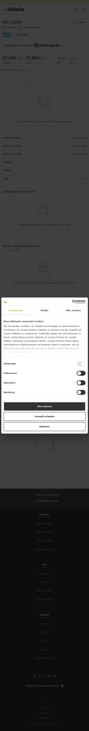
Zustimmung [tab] (16, 310)
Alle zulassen (44, 406)
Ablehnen (44, 426)
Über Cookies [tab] (73, 310)
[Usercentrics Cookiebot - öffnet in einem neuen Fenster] (71, 302)
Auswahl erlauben (44, 416)
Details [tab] (44, 310)
